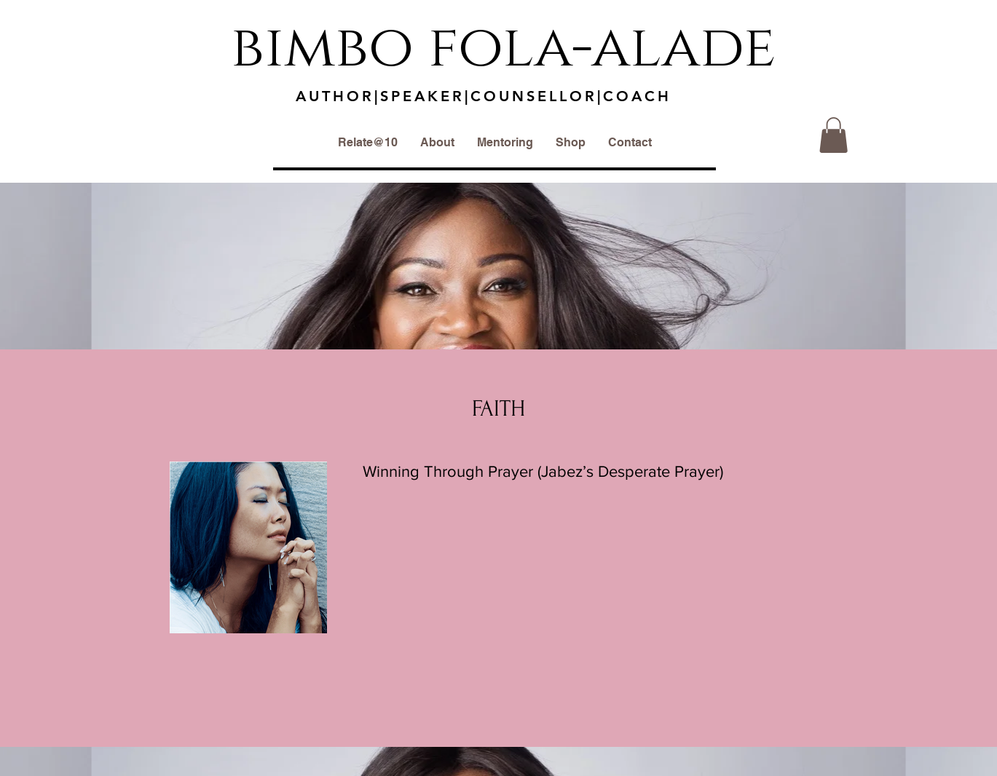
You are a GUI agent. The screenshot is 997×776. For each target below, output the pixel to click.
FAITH (498, 408)
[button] (833, 135)
